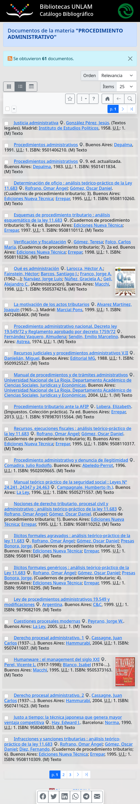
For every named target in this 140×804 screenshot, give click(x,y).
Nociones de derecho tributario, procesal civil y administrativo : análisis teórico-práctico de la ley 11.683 (60, 506)
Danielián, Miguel (21, 358)
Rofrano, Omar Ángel (46, 188)
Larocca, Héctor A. (85, 268)
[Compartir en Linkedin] (64, 797)
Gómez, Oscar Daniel (91, 188)
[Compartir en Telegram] (86, 797)
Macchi (102, 284)
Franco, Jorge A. (95, 274)
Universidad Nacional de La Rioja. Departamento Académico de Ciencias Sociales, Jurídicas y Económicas (68, 382)
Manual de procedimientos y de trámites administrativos (71, 375)
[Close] (130, 58)
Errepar (62, 198)
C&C (97, 604)
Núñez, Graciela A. (82, 279)
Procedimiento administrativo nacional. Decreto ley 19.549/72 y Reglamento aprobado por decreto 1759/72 (60, 328)
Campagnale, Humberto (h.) (85, 487)
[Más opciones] (83, 99)
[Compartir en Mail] (97, 797)
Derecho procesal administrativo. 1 (49, 638)
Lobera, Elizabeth (113, 406)
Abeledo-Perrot (97, 465)
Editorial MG (82, 358)
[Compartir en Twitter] (53, 797)
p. (113, 108)
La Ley (23, 492)
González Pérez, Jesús (87, 123)
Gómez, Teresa (88, 242)
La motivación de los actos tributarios (51, 304)
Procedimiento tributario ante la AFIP (51, 406)
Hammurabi (78, 643)
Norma (112, 722)
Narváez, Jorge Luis (43, 279)
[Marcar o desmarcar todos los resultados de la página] (7, 109)
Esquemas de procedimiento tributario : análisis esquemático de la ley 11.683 (57, 217)
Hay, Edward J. (66, 722)
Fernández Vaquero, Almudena (35, 336)
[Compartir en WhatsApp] (75, 797)
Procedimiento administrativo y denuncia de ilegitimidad (71, 460)
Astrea (23, 341)
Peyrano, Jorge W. (105, 621)
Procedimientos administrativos (46, 145)
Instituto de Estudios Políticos (69, 128)
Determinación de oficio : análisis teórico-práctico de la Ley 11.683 (68, 185)
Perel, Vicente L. (20, 665)
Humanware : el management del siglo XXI (57, 659)
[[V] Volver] (119, 99)
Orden (89, 75)
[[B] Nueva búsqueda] (130, 99)
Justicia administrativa (36, 123)
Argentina (52, 604)
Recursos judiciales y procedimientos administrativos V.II (71, 353)
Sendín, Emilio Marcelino (93, 336)
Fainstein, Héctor (21, 274)
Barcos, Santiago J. (59, 274)
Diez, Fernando (34, 749)
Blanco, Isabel (77, 665)
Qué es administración (36, 268)
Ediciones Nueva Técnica (28, 198)
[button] (94, 99)
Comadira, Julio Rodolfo (28, 465)
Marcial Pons (69, 310)
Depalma (123, 145)
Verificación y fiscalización (40, 242)
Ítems (108, 86)
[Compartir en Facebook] (43, 797)
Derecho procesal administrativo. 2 (49, 695)
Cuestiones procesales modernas (47, 621)
